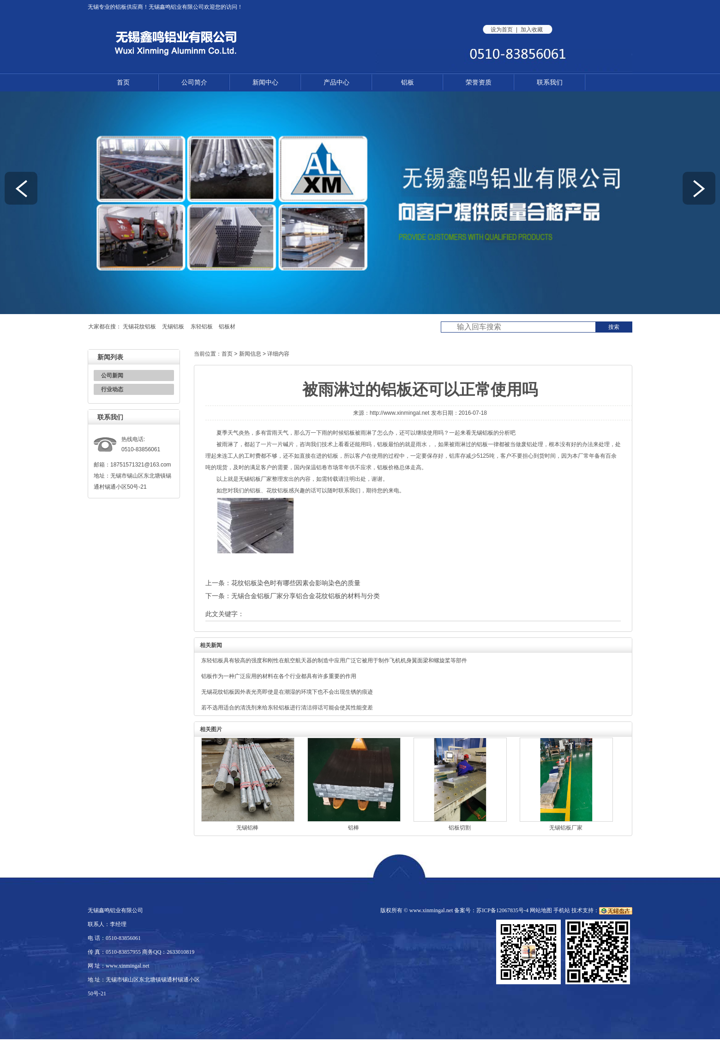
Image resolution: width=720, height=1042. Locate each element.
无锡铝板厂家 (255, 479)
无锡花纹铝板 (139, 326)
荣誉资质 (479, 82)
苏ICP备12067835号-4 (502, 910)
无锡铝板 (173, 326)
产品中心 (336, 82)
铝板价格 (388, 467)
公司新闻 (112, 375)
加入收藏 (532, 29)
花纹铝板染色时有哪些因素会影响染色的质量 (295, 583)
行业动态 (112, 389)
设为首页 (502, 29)
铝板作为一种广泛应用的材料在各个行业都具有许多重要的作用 (278, 676)
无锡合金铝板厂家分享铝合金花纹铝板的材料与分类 (305, 596)
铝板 (120, 7)
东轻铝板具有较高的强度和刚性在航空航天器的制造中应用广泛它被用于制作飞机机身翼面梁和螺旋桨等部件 (334, 660)
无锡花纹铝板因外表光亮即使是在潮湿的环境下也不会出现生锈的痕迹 (287, 692)
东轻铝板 (202, 326)
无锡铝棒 (247, 827)
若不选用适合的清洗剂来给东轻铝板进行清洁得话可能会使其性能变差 (287, 707)
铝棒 (353, 827)
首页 (123, 82)
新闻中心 (265, 82)
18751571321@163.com (140, 464)
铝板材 (227, 326)
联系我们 (550, 82)
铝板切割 (460, 827)
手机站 (561, 910)
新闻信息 (250, 354)
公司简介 (194, 82)
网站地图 (541, 910)
